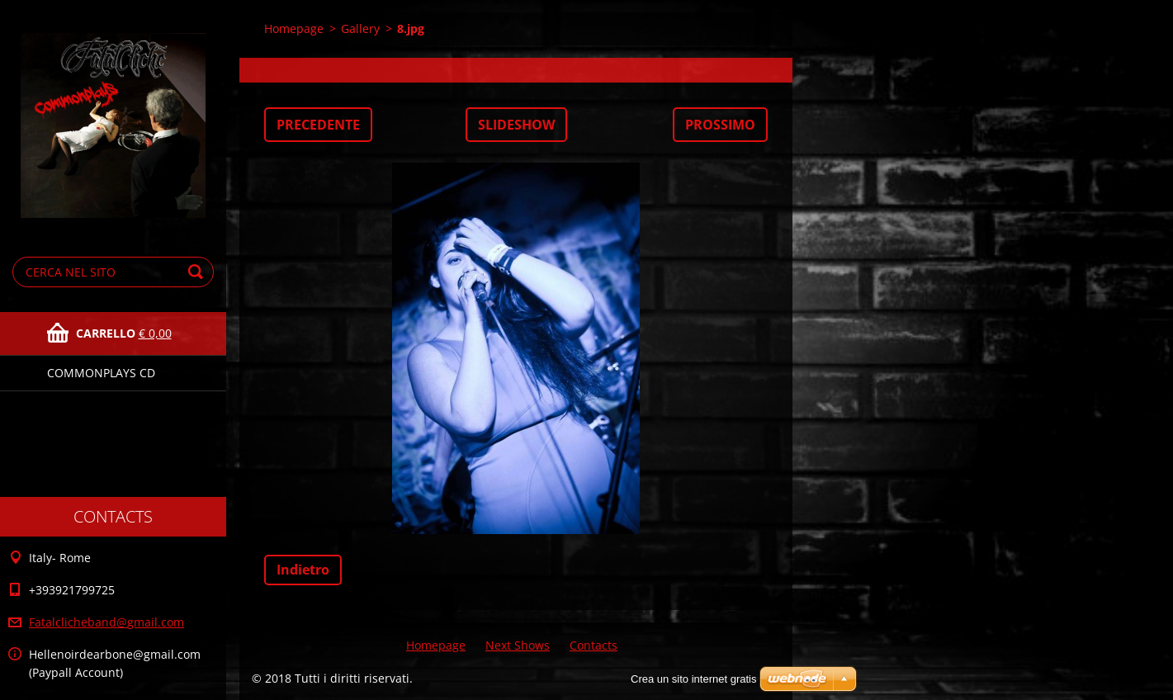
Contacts (593, 645)
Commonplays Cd (101, 373)
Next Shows (517, 645)
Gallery (360, 28)
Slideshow (516, 125)
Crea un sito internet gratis (693, 679)
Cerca (198, 272)
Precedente (318, 125)
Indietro (303, 569)
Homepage (294, 28)
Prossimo (720, 125)
